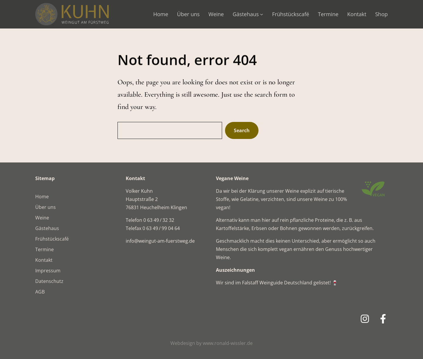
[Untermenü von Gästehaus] (261, 14)
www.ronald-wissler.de (228, 343)
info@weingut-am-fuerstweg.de (160, 241)
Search (242, 130)
